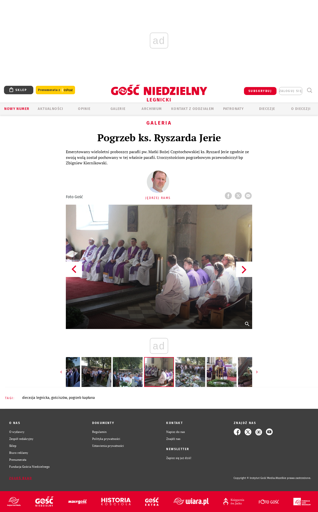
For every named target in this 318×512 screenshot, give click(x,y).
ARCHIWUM (152, 109)
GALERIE (118, 109)
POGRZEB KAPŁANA (82, 398)
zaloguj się (290, 91)
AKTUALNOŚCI (50, 109)
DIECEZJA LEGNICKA (35, 398)
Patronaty (233, 109)
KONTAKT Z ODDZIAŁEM (192, 109)
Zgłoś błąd (20, 478)
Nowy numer (16, 109)
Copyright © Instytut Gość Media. (255, 478)
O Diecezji (301, 109)
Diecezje (267, 109)
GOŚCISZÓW (59, 398)
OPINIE (84, 109)
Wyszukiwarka (309, 90)
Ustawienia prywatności (108, 446)
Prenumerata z (55, 90)
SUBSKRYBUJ (260, 91)
